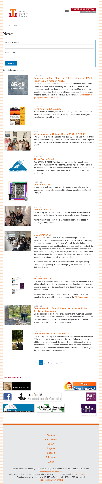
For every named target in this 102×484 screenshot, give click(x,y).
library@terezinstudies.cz (82, 474)
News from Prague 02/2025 (47, 109)
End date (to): (10, 53)
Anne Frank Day (42, 184)
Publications (51, 439)
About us (51, 435)
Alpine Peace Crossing (45, 159)
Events (51, 462)
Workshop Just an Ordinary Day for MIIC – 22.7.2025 (60, 134)
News (15, 26)
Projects (51, 448)
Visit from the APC (43, 209)
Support (51, 453)
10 (57, 362)
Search (10, 63)
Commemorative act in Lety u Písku (51, 333)
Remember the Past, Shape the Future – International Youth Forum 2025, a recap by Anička (63, 79)
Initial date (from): (12, 42)
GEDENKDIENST (42, 235)
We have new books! (44, 278)
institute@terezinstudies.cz (51, 471)
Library (51, 444)
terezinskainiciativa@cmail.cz (51, 480)
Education (51, 457)
